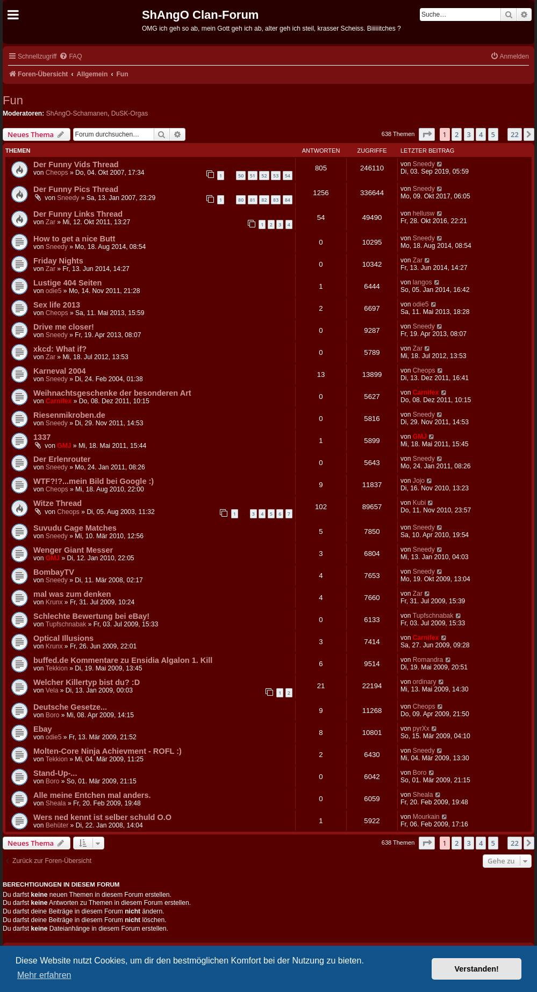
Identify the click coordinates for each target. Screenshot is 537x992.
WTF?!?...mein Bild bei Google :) (93, 481)
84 (287, 199)
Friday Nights (58, 260)
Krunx (54, 602)
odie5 (54, 291)
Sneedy (424, 164)
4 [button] (481, 134)
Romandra (428, 659)
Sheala (56, 803)
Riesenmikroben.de (69, 415)
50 (241, 175)
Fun (13, 100)
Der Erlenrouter (61, 459)
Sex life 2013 (56, 305)
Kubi (419, 502)
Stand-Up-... (55, 773)
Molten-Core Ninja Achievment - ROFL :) (107, 751)
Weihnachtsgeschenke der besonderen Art (112, 393)
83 (275, 199)
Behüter (57, 825)
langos (422, 282)
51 (252, 175)
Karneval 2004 (59, 371)
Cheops (57, 172)
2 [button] (457, 134)
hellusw (423, 213)
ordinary (424, 682)
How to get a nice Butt (74, 238)
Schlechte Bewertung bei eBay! (91, 616)
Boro (53, 715)
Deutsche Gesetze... (70, 707)
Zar (50, 222)
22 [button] (515, 134)
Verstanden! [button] (477, 969)
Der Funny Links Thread (78, 214)
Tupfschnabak (66, 624)
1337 (42, 437)
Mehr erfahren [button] (44, 975)
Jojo (419, 480)
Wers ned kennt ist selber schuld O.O (102, 817)
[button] (427, 134)
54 (287, 175)
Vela (52, 690)
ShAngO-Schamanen (77, 113)
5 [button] (493, 134)
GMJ (64, 445)
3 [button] (469, 134)
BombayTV (53, 572)
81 (252, 199)
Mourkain (426, 816)
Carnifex (58, 401)
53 (275, 175)
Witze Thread (57, 503)
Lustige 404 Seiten (67, 283)
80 (241, 199)
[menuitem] (70, 56)
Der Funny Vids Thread (76, 164)
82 (264, 199)
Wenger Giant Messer (73, 550)
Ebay (42, 729)
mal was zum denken (72, 594)
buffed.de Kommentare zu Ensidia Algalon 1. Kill (122, 660)
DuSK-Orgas (129, 113)
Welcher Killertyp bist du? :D (86, 682)
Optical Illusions (63, 638)
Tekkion (57, 668)
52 (264, 175)
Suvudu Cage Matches (75, 528)
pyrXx (421, 728)
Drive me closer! (63, 327)
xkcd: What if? (60, 349)
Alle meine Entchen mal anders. (92, 795)
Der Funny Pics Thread (75, 189)
